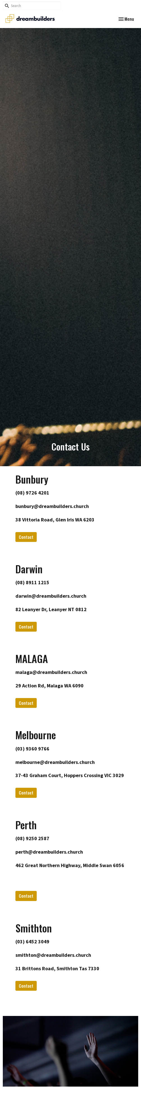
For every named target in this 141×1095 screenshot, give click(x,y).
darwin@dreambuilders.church (50, 596)
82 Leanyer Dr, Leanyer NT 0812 (51, 609)
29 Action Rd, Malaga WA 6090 (49, 685)
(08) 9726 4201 (32, 492)
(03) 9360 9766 (32, 748)
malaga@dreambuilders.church (51, 672)
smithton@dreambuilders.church (53, 955)
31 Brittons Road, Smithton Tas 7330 (57, 968)
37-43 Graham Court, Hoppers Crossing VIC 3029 (69, 775)
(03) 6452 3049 (32, 941)
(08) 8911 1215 (32, 582)
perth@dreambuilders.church (49, 852)
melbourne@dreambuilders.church (55, 762)
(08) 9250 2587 (32, 838)
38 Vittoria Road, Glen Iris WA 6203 (54, 519)
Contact (26, 537)
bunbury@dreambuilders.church (52, 506)
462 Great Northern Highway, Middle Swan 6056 (69, 865)
